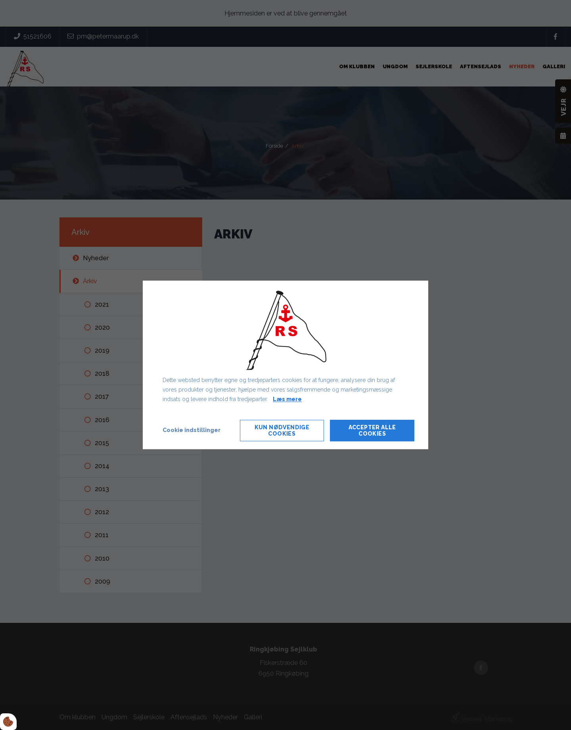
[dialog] (285, 364)
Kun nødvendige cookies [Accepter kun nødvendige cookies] (282, 431)
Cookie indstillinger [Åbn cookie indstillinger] (191, 430)
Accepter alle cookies (372, 431)
